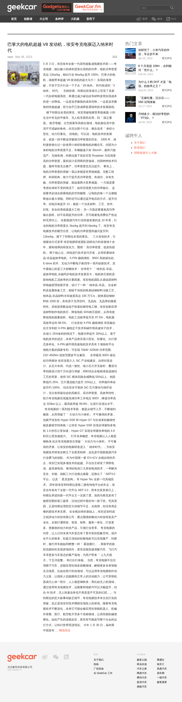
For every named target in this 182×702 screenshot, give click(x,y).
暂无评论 (167, 58)
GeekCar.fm (88, 8)
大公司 (43, 18)
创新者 (28, 18)
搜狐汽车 (142, 686)
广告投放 (99, 668)
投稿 (96, 664)
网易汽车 (142, 673)
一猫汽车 (162, 677)
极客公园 (142, 659)
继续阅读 (64, 630)
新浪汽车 (142, 682)
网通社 (160, 659)
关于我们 (139, 142)
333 (114, 56)
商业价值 (142, 664)
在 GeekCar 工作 (103, 673)
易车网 (160, 673)
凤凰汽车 (162, 668)
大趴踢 (75, 18)
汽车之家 (142, 668)
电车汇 (160, 664)
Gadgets (56, 8)
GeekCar (22, 8)
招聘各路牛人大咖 (145, 152)
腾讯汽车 (142, 677)
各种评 (59, 18)
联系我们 (139, 147)
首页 (14, 18)
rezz (10, 56)
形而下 (90, 18)
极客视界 (162, 682)
